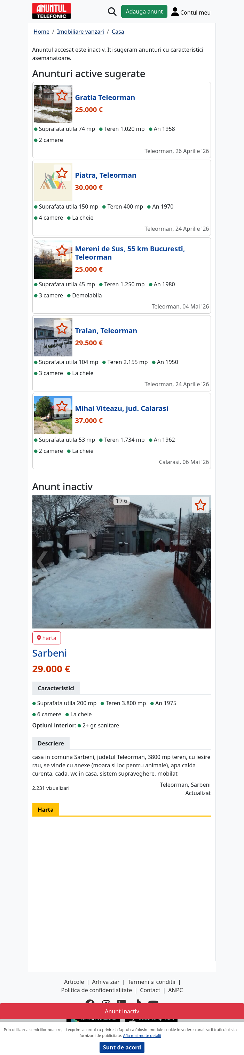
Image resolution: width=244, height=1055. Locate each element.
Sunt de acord (122, 1047)
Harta (46, 809)
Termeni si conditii (151, 982)
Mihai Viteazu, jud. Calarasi (121, 408)
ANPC (175, 990)
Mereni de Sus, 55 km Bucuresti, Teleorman (130, 253)
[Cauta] (112, 11)
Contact (150, 990)
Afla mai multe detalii (142, 1035)
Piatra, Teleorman (105, 175)
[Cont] (191, 11)
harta (46, 638)
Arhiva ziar (106, 982)
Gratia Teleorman (105, 97)
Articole (74, 982)
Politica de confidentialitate (96, 990)
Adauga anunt (144, 11)
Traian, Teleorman (106, 330)
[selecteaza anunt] (62, 95)
